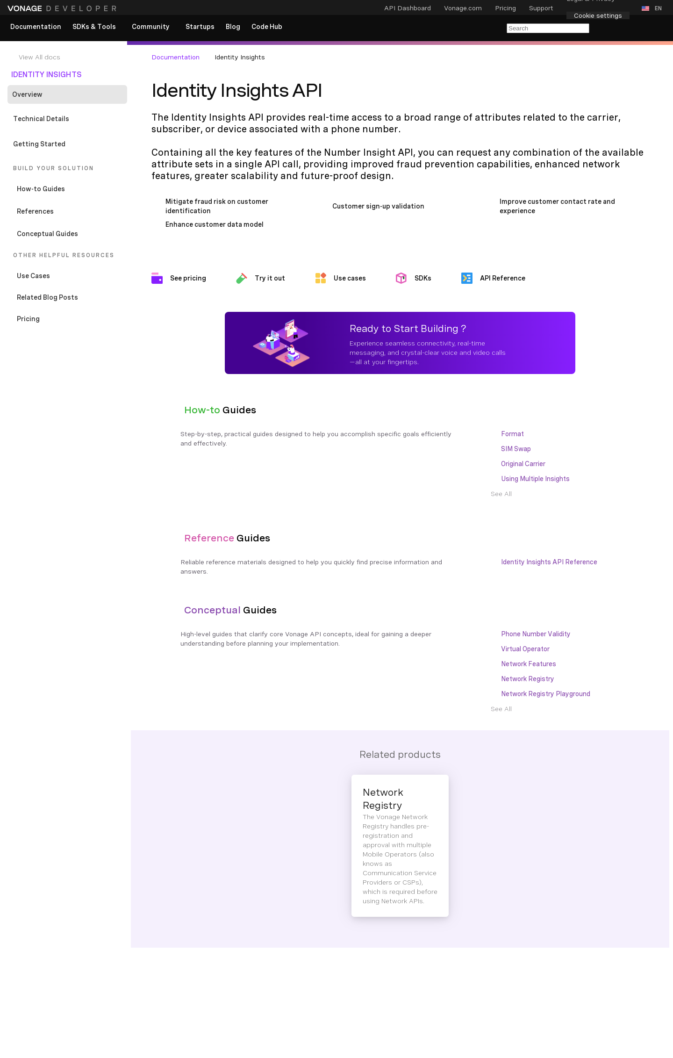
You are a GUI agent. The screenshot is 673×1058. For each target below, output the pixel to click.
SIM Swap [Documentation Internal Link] (516, 449)
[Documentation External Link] (69, 319)
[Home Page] (63, 8)
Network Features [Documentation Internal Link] (528, 664)
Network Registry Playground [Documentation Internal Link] (545, 694)
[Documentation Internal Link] (71, 57)
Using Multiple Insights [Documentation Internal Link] (535, 478)
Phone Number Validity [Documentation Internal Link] (536, 634)
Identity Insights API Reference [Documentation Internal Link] (549, 562)
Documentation (175, 57)
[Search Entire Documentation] (548, 28)
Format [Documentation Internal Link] (512, 434)
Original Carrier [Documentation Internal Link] (523, 464)
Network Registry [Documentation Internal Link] (527, 679)
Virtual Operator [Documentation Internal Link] (525, 649)
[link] (36, 27)
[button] (653, 8)
